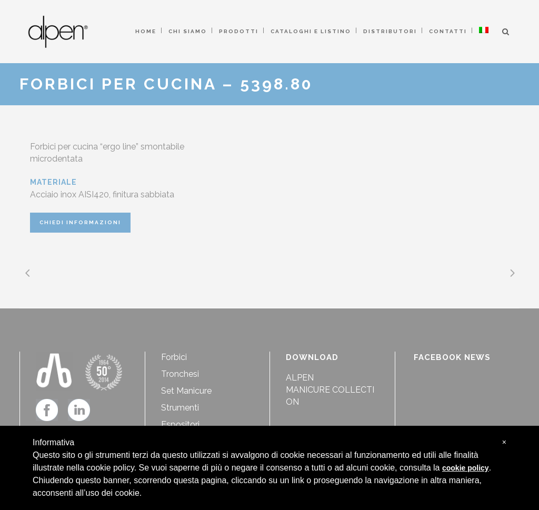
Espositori (180, 424)
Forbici (174, 357)
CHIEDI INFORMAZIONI (80, 222)
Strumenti (180, 408)
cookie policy (465, 468)
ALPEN (300, 378)
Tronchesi (180, 374)
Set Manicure (186, 391)
